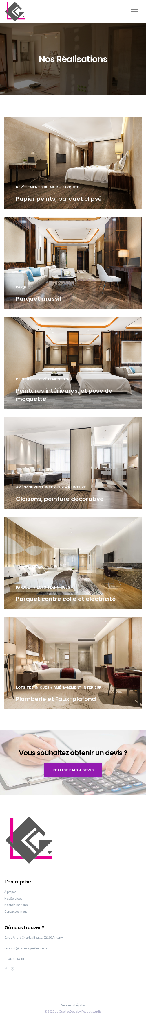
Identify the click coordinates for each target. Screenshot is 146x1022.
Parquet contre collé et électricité (66, 599)
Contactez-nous (15, 911)
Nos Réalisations (16, 905)
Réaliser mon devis (73, 770)
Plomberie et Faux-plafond (56, 699)
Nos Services (13, 898)
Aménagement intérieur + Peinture (51, 487)
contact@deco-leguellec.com (25, 948)
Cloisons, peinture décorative (60, 499)
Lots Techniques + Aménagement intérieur (58, 687)
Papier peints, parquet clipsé (59, 199)
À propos (10, 892)
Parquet (24, 287)
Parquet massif (39, 299)
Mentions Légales (73, 1005)
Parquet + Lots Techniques (43, 587)
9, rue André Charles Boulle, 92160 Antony (33, 937)
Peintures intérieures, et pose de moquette (64, 395)
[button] (133, 9)
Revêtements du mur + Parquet (47, 187)
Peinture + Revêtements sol (44, 379)
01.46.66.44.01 (14, 959)
